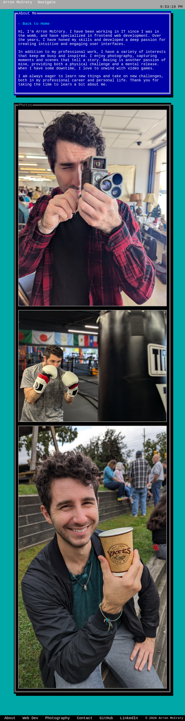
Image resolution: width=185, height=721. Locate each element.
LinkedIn (129, 717)
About (10, 717)
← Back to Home (33, 25)
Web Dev (30, 717)
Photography (57, 717)
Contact (84, 717)
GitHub (106, 717)
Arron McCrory (17, 2)
